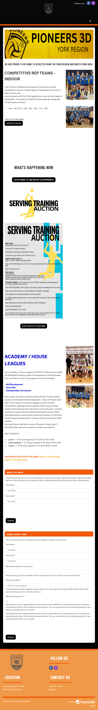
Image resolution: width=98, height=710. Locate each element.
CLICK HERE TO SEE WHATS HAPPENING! (34, 179)
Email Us (52, 689)
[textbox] (49, 44)
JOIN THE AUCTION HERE (33, 326)
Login (92, 705)
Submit (10, 520)
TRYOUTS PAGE (13, 123)
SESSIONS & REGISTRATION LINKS (22, 456)
